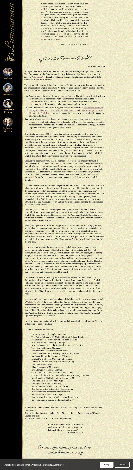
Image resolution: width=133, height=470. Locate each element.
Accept (106, 464)
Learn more (58, 465)
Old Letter (37, 77)
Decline (122, 464)
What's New (32, 302)
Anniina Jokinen (67, 96)
